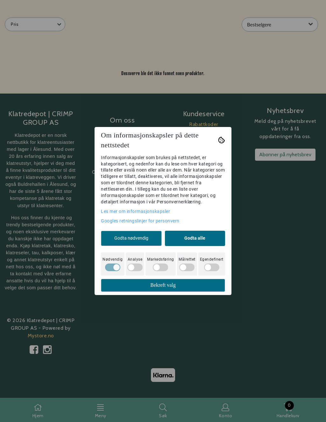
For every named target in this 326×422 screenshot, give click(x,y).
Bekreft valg (163, 285)
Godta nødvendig (131, 238)
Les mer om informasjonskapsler (135, 211)
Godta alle (194, 238)
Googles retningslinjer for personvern (140, 220)
